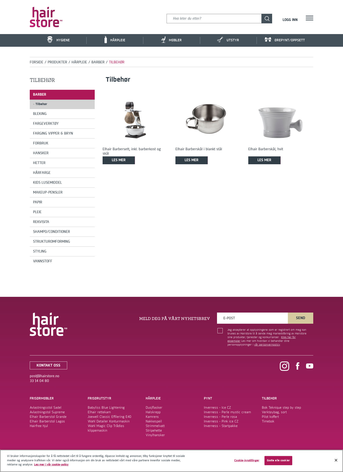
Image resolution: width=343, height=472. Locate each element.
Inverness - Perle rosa (220, 417)
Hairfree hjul (39, 426)
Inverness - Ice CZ (217, 407)
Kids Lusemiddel (47, 182)
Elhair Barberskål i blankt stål (198, 149)
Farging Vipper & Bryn (53, 133)
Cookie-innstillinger (246, 460)
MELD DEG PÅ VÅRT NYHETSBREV (174, 318)
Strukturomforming (51, 241)
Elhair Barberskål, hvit (265, 149)
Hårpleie (114, 39)
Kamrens (152, 417)
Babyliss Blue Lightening (106, 407)
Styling (39, 251)
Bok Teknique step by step (281, 407)
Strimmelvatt (155, 426)
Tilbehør (40, 104)
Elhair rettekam (99, 412)
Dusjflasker (154, 407)
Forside (36, 62)
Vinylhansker (155, 435)
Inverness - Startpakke (221, 426)
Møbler (171, 39)
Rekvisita (41, 222)
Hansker (41, 153)
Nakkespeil (154, 421)
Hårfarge (42, 172)
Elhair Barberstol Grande (48, 417)
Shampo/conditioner (51, 231)
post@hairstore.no (44, 376)
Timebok (268, 421)
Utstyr (228, 39)
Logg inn (290, 20)
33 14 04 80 (39, 381)
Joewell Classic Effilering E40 (109, 417)
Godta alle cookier (278, 460)
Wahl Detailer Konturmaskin (109, 421)
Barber (98, 62)
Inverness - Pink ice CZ (221, 421)
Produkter (57, 62)
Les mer (119, 160)
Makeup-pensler (48, 192)
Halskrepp (153, 412)
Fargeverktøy (46, 123)
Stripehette (154, 430)
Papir (37, 202)
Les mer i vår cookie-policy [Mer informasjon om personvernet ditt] (51, 465)
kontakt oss (48, 365)
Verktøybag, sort (274, 412)
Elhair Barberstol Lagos (47, 421)
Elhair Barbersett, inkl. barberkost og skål (132, 151)
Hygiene (58, 39)
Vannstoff (42, 261)
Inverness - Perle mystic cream (227, 412)
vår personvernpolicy (267, 344)
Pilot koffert (270, 417)
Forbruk (40, 143)
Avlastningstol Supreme (47, 412)
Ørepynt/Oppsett (285, 40)
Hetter (39, 163)
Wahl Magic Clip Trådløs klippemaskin (106, 428)
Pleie (37, 212)
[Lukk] (336, 460)
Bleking (40, 113)
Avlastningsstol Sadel (45, 407)
